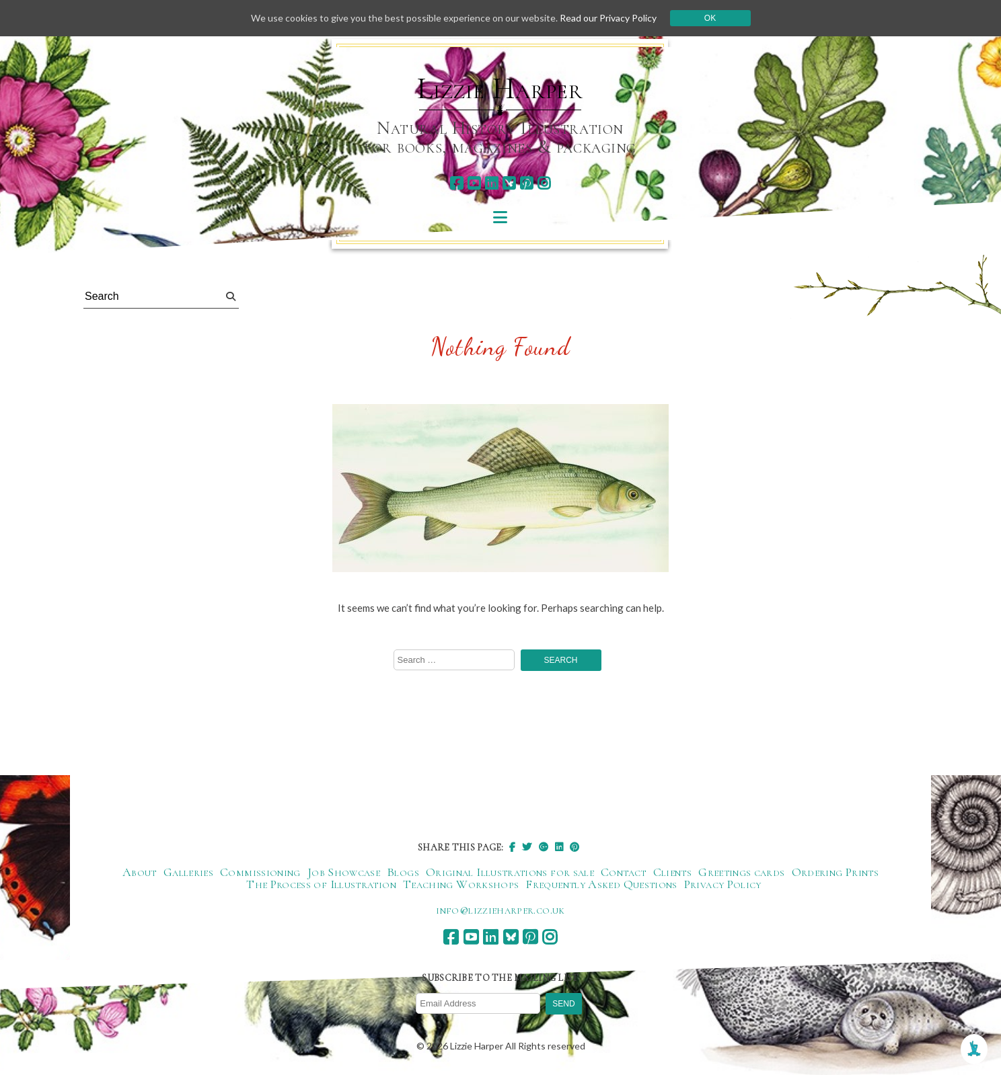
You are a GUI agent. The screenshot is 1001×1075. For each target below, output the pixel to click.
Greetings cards (741, 872)
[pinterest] (526, 183)
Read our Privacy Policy (608, 18)
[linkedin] (491, 183)
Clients (672, 872)
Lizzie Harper (500, 89)
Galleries (188, 872)
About (139, 872)
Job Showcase (343, 872)
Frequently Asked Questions (601, 884)
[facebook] (456, 183)
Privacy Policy (723, 884)
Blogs (403, 872)
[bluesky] (509, 183)
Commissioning (260, 872)
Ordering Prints (835, 872)
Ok (710, 18)
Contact (623, 872)
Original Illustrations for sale (510, 872)
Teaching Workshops (461, 884)
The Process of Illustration (321, 884)
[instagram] (543, 183)
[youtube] (474, 183)
